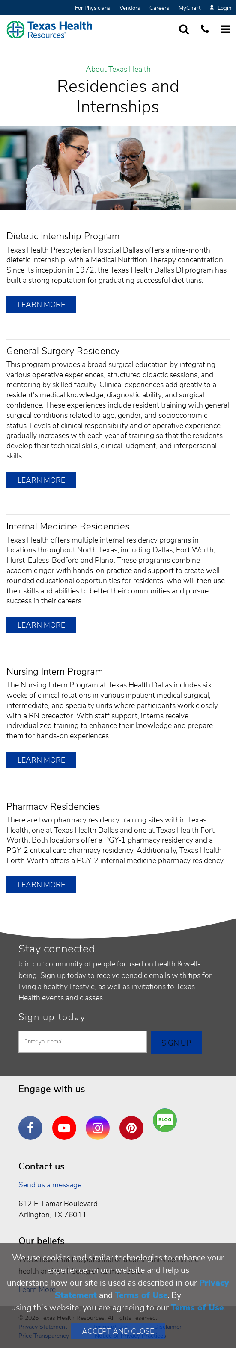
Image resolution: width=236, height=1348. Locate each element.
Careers (159, 8)
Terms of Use (141, 1295)
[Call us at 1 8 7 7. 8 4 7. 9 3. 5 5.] (205, 29)
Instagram (100, 1121)
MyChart (189, 8)
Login (220, 8)
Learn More (41, 305)
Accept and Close (118, 1331)
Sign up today (52, 1017)
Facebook (32, 1121)
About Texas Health (118, 69)
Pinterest (133, 1121)
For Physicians (92, 8)
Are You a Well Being (166, 1120)
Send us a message (49, 1185)
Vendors (129, 8)
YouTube (66, 1121)
